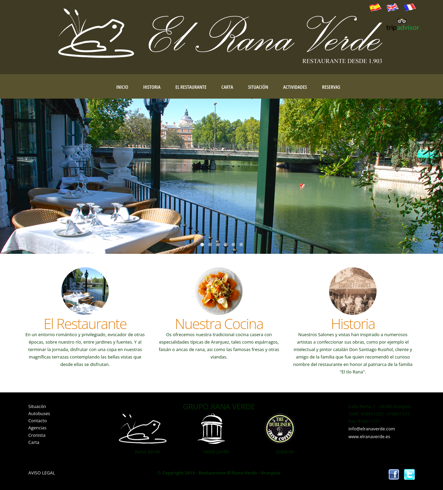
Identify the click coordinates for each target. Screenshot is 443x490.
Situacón (37, 406)
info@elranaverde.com (371, 429)
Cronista (37, 435)
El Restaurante (191, 86)
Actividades (295, 86)
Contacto (37, 420)
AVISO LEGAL (41, 473)
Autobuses (39, 413)
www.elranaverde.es (369, 436)
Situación (258, 86)
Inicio (122, 86)
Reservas (331, 86)
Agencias (37, 428)
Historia (151, 86)
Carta (227, 86)
